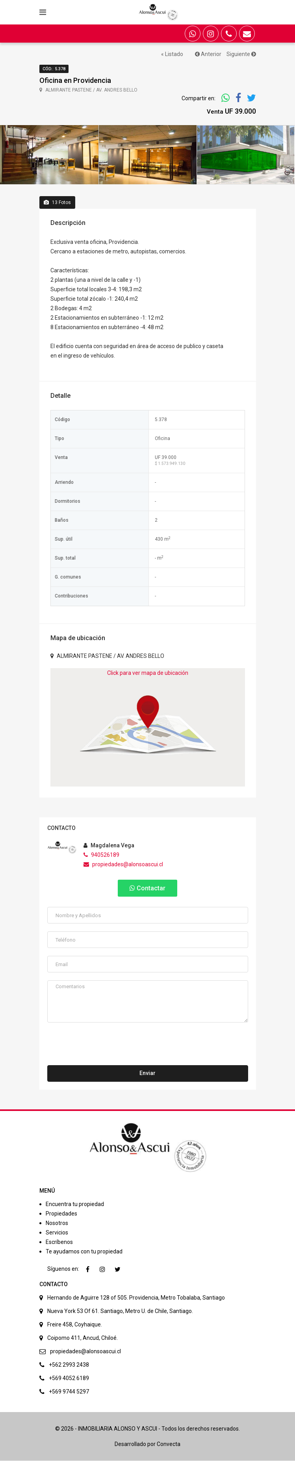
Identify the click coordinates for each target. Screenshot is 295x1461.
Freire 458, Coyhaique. (74, 1325)
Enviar (147, 1073)
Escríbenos (59, 1242)
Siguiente (241, 54)
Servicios (57, 1233)
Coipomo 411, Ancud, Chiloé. (82, 1338)
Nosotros (57, 1223)
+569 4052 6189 (69, 1378)
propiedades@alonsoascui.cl (123, 865)
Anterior (208, 54)
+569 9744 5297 (69, 1392)
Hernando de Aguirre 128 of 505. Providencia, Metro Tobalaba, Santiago (136, 1298)
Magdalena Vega (108, 846)
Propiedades (61, 1214)
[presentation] (107, 1046)
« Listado (172, 54)
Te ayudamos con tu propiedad (84, 1252)
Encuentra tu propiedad (75, 1204)
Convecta (168, 1444)
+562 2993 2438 (69, 1365)
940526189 (101, 855)
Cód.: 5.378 (54, 68)
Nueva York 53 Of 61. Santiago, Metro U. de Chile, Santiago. (120, 1311)
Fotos (57, 202)
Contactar (147, 888)
